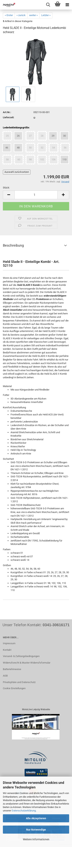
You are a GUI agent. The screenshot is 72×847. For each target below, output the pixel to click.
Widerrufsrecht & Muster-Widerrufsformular (26, 662)
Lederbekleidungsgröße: (16, 127)
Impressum (9, 643)
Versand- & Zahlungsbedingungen (21, 656)
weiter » (33, 15)
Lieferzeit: (8, 117)
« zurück (21, 15)
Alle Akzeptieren (36, 818)
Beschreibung (13, 245)
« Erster (9, 15)
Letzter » (45, 15)
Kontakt (7, 649)
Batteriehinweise (12, 669)
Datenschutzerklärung (24, 810)
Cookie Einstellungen (14, 688)
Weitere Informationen (36, 839)
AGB (5, 675)
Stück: (6, 187)
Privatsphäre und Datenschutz (19, 682)
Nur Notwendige (36, 829)
